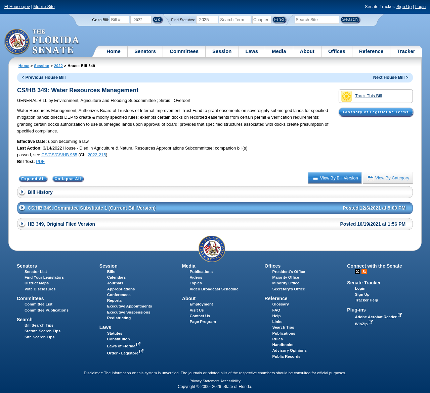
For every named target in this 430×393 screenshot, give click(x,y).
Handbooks (283, 345)
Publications (201, 272)
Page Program (203, 322)
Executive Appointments (129, 306)
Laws (252, 51)
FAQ (276, 310)
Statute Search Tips (42, 331)
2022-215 (97, 154)
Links (277, 322)
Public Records (286, 356)
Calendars (116, 277)
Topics (196, 283)
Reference (371, 51)
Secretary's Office (288, 289)
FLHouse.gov (17, 6)
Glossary (280, 304)
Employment (201, 304)
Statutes (114, 333)
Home (113, 51)
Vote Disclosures (40, 289)
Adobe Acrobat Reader (379, 317)
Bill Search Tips (39, 325)
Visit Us (197, 310)
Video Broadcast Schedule (214, 289)
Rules (277, 339)
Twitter (357, 271)
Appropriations (121, 289)
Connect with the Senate (374, 266)
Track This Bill (361, 96)
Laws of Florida (124, 346)
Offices (336, 51)
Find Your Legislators (44, 277)
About (307, 51)
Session (222, 51)
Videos (196, 277)
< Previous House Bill (44, 77)
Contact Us (200, 316)
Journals (115, 283)
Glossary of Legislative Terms (375, 112)
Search (25, 319)
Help (276, 316)
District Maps (37, 283)
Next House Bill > (390, 77)
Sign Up (404, 6)
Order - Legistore (126, 353)
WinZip (364, 324)
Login (420, 6)
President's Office (288, 272)
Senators (145, 51)
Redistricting (119, 318)
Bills (111, 272)
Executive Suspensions (128, 312)
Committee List (38, 304)
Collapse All (67, 179)
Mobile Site (43, 6)
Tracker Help (366, 300)
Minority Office (286, 283)
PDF (40, 161)
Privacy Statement (204, 381)
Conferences (119, 295)
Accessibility (230, 381)
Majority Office (285, 277)
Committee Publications (47, 310)
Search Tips (283, 327)
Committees (184, 51)
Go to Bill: (100, 20)
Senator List (36, 272)
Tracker (406, 51)
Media (279, 51)
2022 (58, 66)
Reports (114, 300)
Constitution (118, 339)
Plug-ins (356, 310)
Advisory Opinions (289, 350)
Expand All (33, 179)
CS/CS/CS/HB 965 (59, 154)
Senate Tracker (364, 282)
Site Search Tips (39, 337)
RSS (364, 271)
